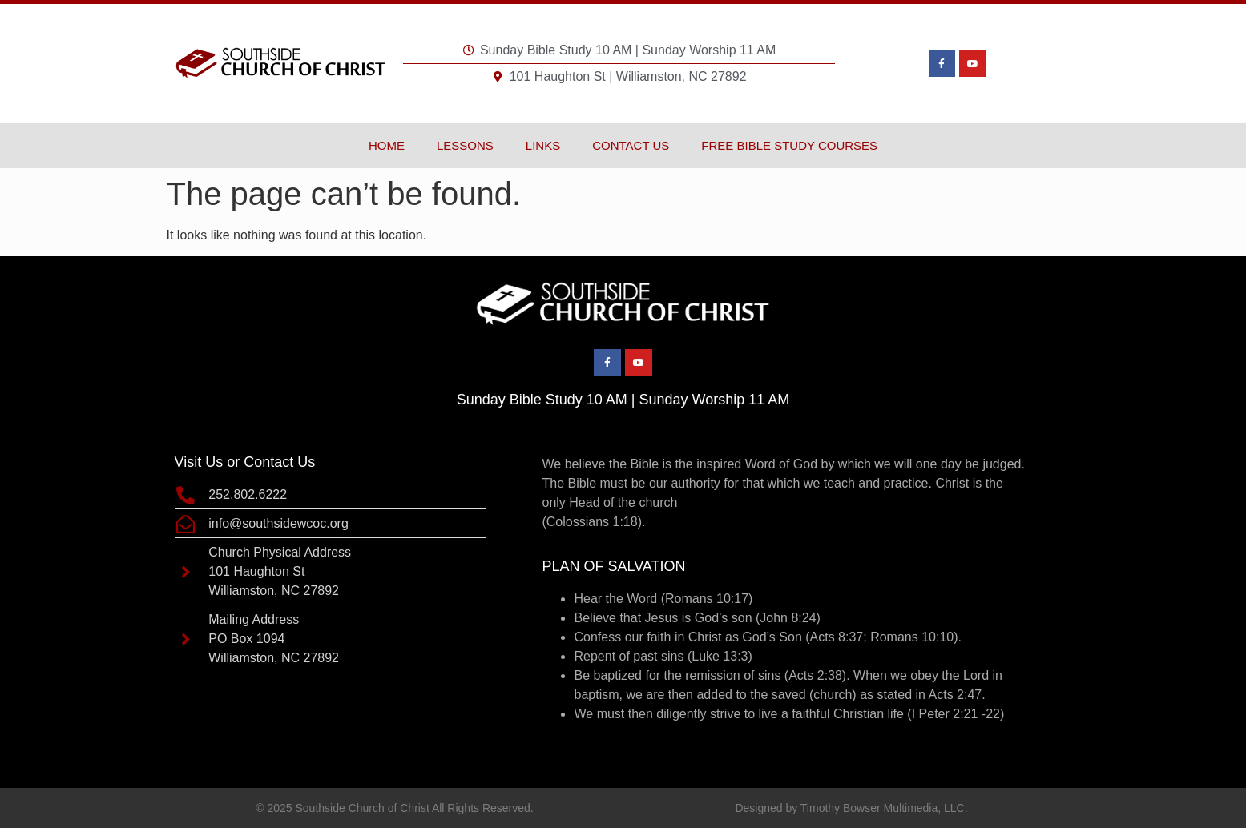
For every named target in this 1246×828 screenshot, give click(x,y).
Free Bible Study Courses (789, 145)
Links (543, 145)
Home (387, 145)
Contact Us (630, 145)
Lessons (465, 145)
